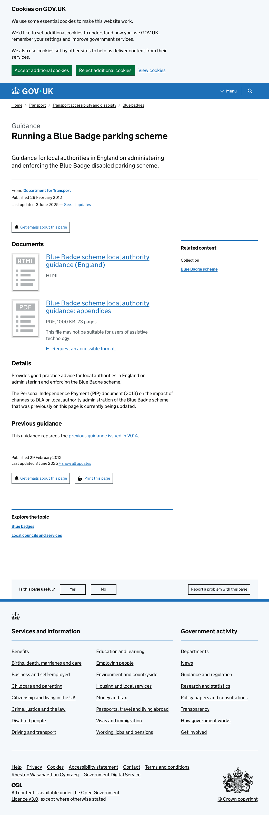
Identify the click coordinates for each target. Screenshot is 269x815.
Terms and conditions (167, 767)
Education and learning (120, 651)
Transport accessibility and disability (84, 105)
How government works (206, 721)
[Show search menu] (250, 91)
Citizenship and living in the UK (44, 697)
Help (17, 767)
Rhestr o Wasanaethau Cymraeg (45, 775)
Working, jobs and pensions (124, 732)
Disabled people (29, 721)
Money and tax (111, 697)
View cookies (152, 70)
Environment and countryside (126, 674)
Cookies (55, 767)
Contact (131, 767)
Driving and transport (34, 732)
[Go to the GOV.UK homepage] (32, 91)
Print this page (97, 478)
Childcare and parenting (37, 686)
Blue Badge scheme (199, 269)
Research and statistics (205, 686)
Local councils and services (37, 535)
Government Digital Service (112, 775)
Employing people (115, 663)
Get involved (194, 732)
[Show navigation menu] (228, 91)
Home (17, 105)
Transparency (195, 709)
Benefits (20, 651)
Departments (195, 651)
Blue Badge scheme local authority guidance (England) (98, 261)
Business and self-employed (41, 674)
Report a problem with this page (219, 589)
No (108, 589)
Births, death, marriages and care (47, 663)
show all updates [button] (75, 463)
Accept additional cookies (42, 70)
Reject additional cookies (105, 70)
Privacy (34, 767)
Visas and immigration (119, 721)
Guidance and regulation (206, 674)
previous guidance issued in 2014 (103, 436)
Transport (37, 105)
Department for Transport (47, 190)
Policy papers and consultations (214, 697)
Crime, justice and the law (39, 709)
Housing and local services (124, 686)
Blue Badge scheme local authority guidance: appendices (98, 307)
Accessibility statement (93, 767)
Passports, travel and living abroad (132, 709)
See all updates (77, 204)
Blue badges (133, 105)
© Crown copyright (238, 799)
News (187, 663)
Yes (78, 589)
